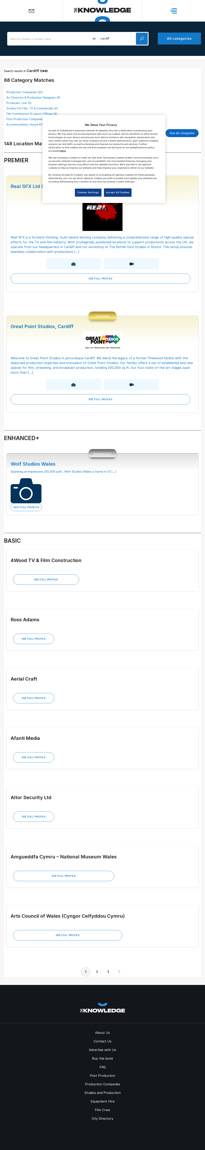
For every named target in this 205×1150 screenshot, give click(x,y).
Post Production (102, 1076)
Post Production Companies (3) (27, 119)
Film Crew (102, 1110)
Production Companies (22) (24, 92)
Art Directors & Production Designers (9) (33, 97)
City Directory (102, 1118)
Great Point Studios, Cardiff (42, 326)
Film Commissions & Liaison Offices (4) (31, 113)
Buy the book (102, 1058)
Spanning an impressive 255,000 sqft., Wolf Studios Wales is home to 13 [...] (63, 471)
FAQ (102, 1067)
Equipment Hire (103, 1101)
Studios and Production (102, 1093)
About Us (102, 1033)
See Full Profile (100, 278)
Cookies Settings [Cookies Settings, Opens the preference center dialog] (88, 192)
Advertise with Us (102, 1050)
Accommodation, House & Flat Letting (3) (33, 124)
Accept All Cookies (117, 192)
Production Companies (102, 1084)
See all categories (182, 133)
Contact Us (103, 1041)
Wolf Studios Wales (33, 464)
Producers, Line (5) (19, 103)
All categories (179, 39)
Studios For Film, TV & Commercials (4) (32, 108)
